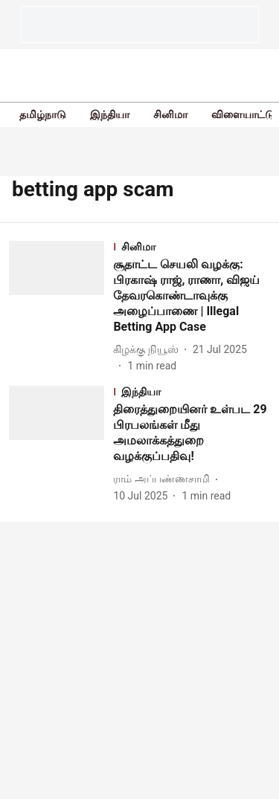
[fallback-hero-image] (61, 307)
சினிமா (170, 114)
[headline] (191, 295)
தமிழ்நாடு (42, 114)
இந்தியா (109, 114)
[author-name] (148, 350)
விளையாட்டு (243, 114)
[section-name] (191, 247)
